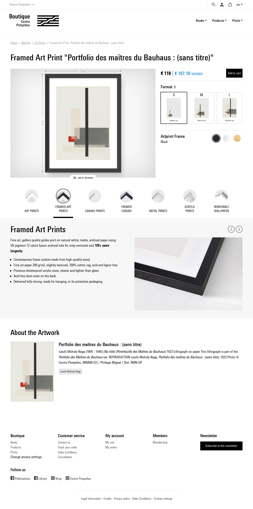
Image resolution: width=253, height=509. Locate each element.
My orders (111, 447)
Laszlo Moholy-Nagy (70, 371)
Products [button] (218, 20)
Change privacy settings (26, 457)
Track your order (67, 447)
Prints (13, 452)
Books (13, 442)
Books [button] (200, 20)
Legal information (91, 498)
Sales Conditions (67, 452)
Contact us (64, 442)
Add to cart (234, 73)
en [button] (238, 4)
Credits (107, 498)
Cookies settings (163, 498)
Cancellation (65, 457)
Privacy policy (122, 498)
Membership (160, 442)
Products (15, 447)
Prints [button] (236, 20)
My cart (109, 442)
